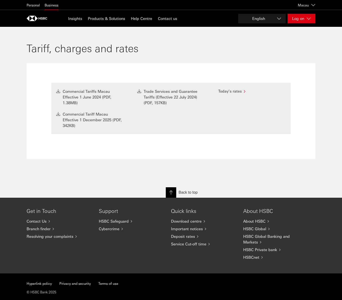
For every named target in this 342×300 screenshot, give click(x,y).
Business (51, 5)
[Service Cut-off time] (203, 244)
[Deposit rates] (203, 236)
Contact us (167, 18)
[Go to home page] (38, 18)
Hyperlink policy (39, 283)
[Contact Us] (59, 221)
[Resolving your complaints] (59, 236)
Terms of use (108, 283)
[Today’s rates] (252, 91)
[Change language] (262, 18)
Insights (75, 18)
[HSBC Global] (275, 229)
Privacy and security (75, 283)
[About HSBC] (275, 221)
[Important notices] (203, 229)
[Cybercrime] (131, 229)
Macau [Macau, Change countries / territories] (306, 5)
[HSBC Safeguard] (131, 221)
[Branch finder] (59, 229)
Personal (33, 5)
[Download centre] (203, 221)
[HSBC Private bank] (275, 250)
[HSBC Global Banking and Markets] (275, 239)
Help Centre (141, 18)
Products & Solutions (106, 18)
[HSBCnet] (275, 257)
